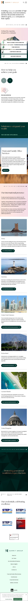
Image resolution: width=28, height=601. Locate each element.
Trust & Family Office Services (15, 42)
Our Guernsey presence (8, 272)
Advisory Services (16, 56)
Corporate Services (15, 51)
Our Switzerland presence (9, 348)
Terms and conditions (14, 583)
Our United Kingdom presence (10, 423)
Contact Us (14, 552)
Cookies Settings (8, 599)
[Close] (26, 594)
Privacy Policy (15, 580)
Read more (5, 153)
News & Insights (14, 547)
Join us (14, 550)
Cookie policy (7, 580)
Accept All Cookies (17, 599)
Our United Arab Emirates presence (11, 310)
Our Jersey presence (8, 233)
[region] (14, 597)
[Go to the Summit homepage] (10, 2)
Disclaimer (21, 580)
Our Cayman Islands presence (10, 385)
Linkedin (14, 573)
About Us (14, 538)
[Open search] (24, 2)
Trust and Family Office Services (14, 557)
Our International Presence (14, 544)
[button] (3, 80)
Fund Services (16, 47)
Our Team (14, 541)
